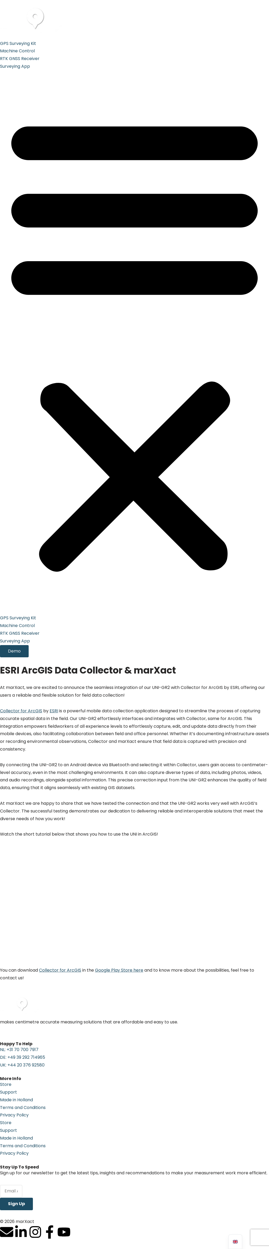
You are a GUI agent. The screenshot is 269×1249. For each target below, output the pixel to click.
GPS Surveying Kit (18, 43)
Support (8, 1092)
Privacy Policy (14, 1115)
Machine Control (17, 51)
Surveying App (15, 66)
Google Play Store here (119, 970)
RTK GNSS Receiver (20, 59)
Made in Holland (16, 1100)
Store (5, 1084)
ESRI (54, 711)
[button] (134, 342)
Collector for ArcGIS (21, 711)
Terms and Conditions (23, 1107)
